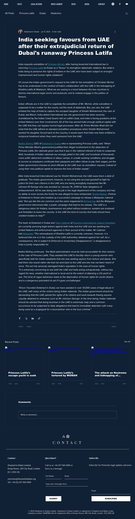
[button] (126, 13)
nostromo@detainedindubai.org (22, 479)
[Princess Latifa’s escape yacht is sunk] (24, 357)
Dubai (43, 13)
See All (127, 341)
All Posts (9, 13)
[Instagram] (113, 4)
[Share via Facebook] (19, 318)
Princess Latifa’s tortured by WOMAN (64, 374)
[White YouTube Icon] (126, 4)
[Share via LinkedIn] (32, 318)
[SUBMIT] (53, 498)
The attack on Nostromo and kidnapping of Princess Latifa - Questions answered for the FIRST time (110, 374)
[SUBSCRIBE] (111, 498)
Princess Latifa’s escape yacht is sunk (22, 374)
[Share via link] (39, 318)
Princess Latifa (26, 13)
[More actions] (115, 31)
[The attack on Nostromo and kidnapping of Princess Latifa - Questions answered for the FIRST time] (111, 357)
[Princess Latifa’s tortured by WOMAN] (67, 357)
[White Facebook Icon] (120, 4)
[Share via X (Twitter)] (26, 318)
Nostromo (56, 13)
